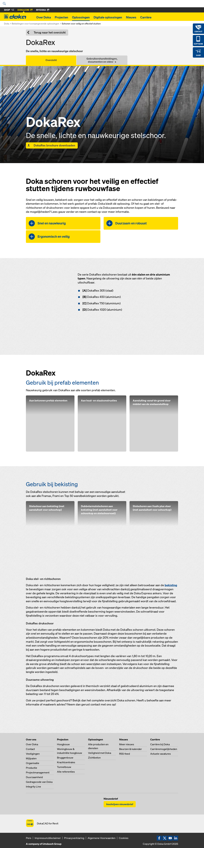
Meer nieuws (126, 744)
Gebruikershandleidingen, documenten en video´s (101, 60)
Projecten (61, 17)
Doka (6, 23)
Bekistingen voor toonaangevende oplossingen (35, 23)
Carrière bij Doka (160, 744)
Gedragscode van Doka (39, 782)
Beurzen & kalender (130, 749)
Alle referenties (66, 771)
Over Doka (43, 17)
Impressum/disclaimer (48, 838)
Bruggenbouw (65, 757)
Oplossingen (81, 17)
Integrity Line (33, 786)
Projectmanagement (37, 772)
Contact (30, 749)
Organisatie (32, 763)
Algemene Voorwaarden (101, 838)
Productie (31, 768)
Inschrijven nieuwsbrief (119, 804)
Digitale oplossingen (108, 17)
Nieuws (131, 17)
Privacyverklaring (74, 838)
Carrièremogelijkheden (163, 749)
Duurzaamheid (34, 777)
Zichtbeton (94, 757)
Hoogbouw (63, 744)
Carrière (145, 17)
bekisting (171, 585)
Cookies (123, 838)
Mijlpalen (31, 758)
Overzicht (51, 60)
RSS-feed (124, 753)
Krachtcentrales (66, 762)
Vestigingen (33, 753)
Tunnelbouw (64, 767)
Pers (28, 838)
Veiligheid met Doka (99, 753)
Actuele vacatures (160, 753)
